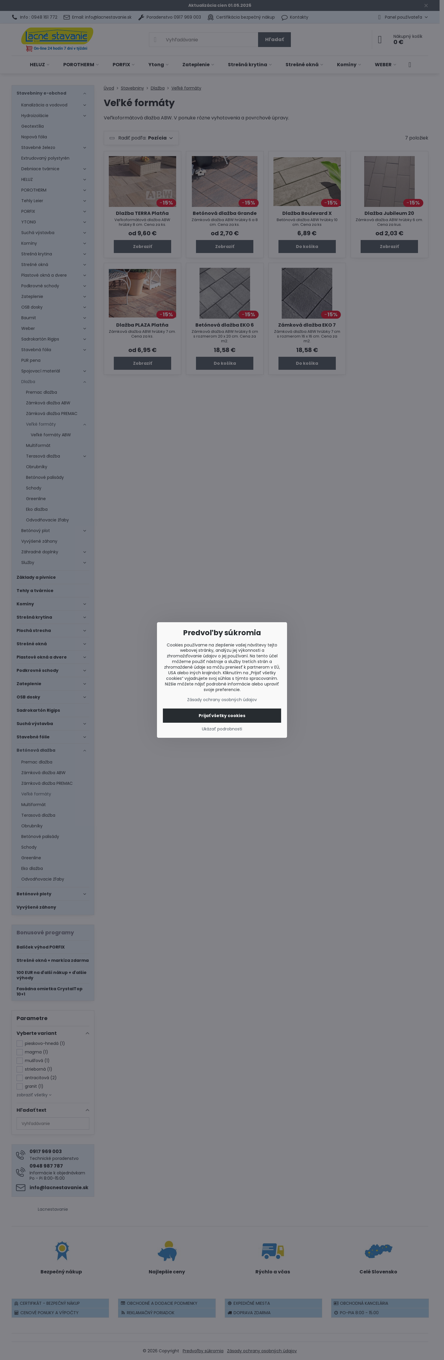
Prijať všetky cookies (222, 716)
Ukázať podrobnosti (222, 729)
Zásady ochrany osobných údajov (222, 700)
